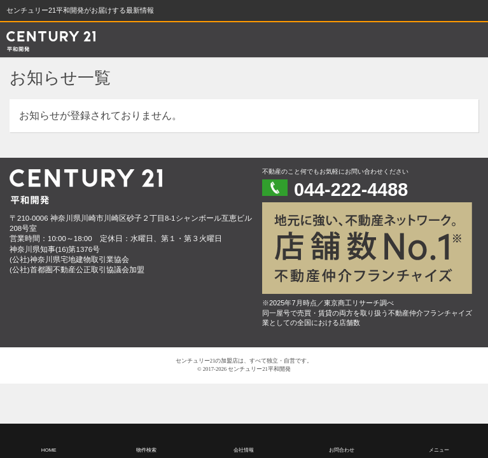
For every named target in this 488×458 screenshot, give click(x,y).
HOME (49, 450)
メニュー (439, 450)
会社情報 (244, 450)
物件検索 (146, 450)
